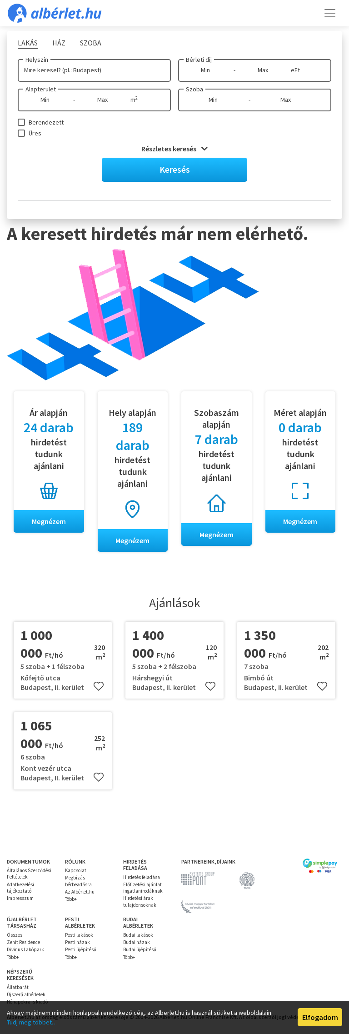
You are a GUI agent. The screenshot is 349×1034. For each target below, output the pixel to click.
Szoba (194, 89)
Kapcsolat (75, 870)
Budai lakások (138, 935)
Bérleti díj (199, 59)
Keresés (175, 169)
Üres (35, 133)
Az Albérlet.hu (80, 892)
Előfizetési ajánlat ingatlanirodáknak (143, 887)
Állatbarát (18, 987)
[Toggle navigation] (330, 13)
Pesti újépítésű (80, 949)
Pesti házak (77, 942)
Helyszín (36, 59)
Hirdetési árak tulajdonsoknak (139, 901)
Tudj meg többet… (32, 1022)
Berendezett (46, 122)
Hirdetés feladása (141, 877)
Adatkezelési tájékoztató (20, 887)
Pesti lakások (79, 935)
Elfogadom (320, 1017)
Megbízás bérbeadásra (78, 880)
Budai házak (136, 942)
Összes (14, 935)
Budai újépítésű (139, 949)
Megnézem (49, 521)
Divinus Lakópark (25, 949)
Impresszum (20, 898)
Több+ (71, 899)
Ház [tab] (58, 42)
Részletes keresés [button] (174, 148)
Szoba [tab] (90, 42)
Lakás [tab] (28, 42)
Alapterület (40, 89)
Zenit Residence (23, 942)
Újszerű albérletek (26, 994)
